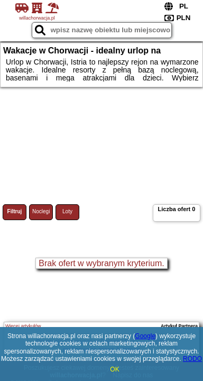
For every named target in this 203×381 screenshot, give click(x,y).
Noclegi (41, 211)
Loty (67, 211)
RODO (192, 358)
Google (145, 336)
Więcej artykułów (23, 326)
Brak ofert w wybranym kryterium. (101, 263)
